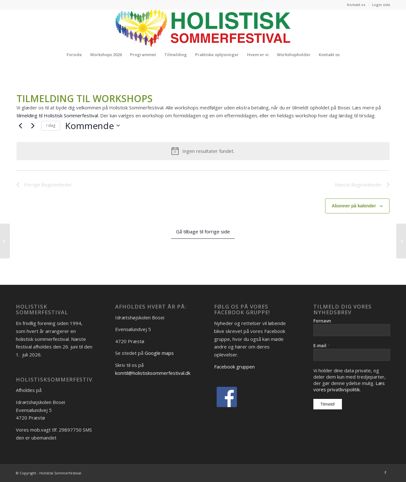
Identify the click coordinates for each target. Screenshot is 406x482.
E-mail (321, 345)
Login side (381, 4)
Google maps (159, 353)
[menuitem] (356, 4)
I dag (50, 125)
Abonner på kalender (354, 205)
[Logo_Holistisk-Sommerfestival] (203, 28)
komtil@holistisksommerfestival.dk (152, 373)
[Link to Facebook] (385, 472)
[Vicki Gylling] (5, 241)
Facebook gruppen (234, 366)
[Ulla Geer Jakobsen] (401, 241)
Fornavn (322, 321)
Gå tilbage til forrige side (203, 231)
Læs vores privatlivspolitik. (349, 386)
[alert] (203, 151)
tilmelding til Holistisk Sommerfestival (57, 115)
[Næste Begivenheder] (32, 125)
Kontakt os (356, 4)
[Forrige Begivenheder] (20, 125)
